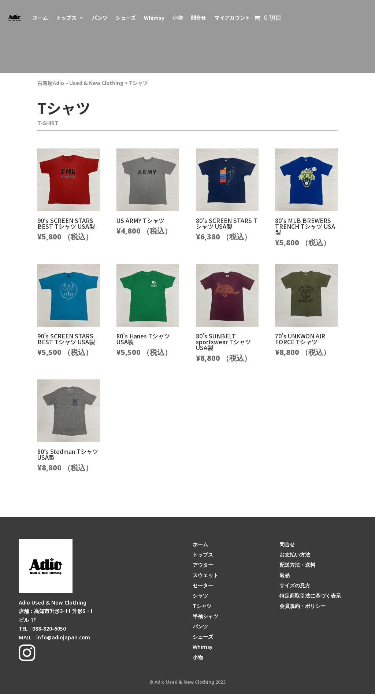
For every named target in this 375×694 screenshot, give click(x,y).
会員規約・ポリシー (302, 605)
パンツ (100, 17)
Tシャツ (138, 83)
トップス (66, 17)
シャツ (200, 595)
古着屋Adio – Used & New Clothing (80, 83)
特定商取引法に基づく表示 (310, 595)
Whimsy (154, 17)
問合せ (198, 17)
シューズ (126, 17)
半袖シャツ (205, 616)
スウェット (205, 575)
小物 (177, 17)
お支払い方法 (294, 554)
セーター (203, 585)
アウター (203, 564)
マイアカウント (232, 17)
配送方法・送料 (297, 564)
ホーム (40, 17)
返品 (284, 575)
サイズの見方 (294, 585)
